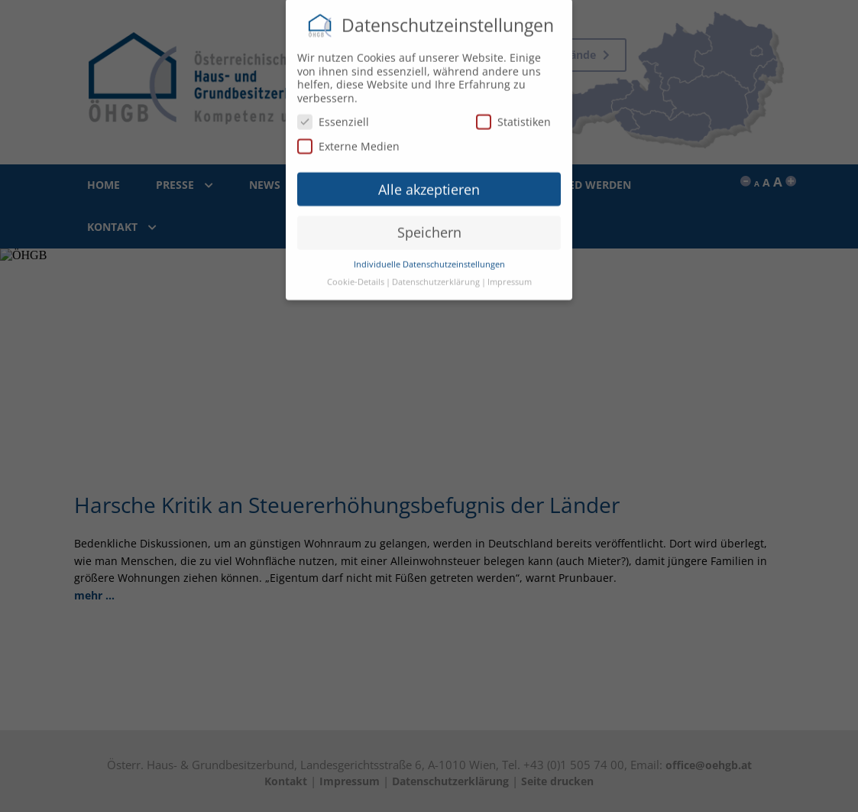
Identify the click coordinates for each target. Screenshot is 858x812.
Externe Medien (348, 141)
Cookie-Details (355, 276)
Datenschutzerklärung (436, 276)
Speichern (429, 227)
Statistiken (513, 116)
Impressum (509, 276)
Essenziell (333, 116)
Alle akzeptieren (429, 184)
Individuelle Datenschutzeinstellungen (429, 259)
